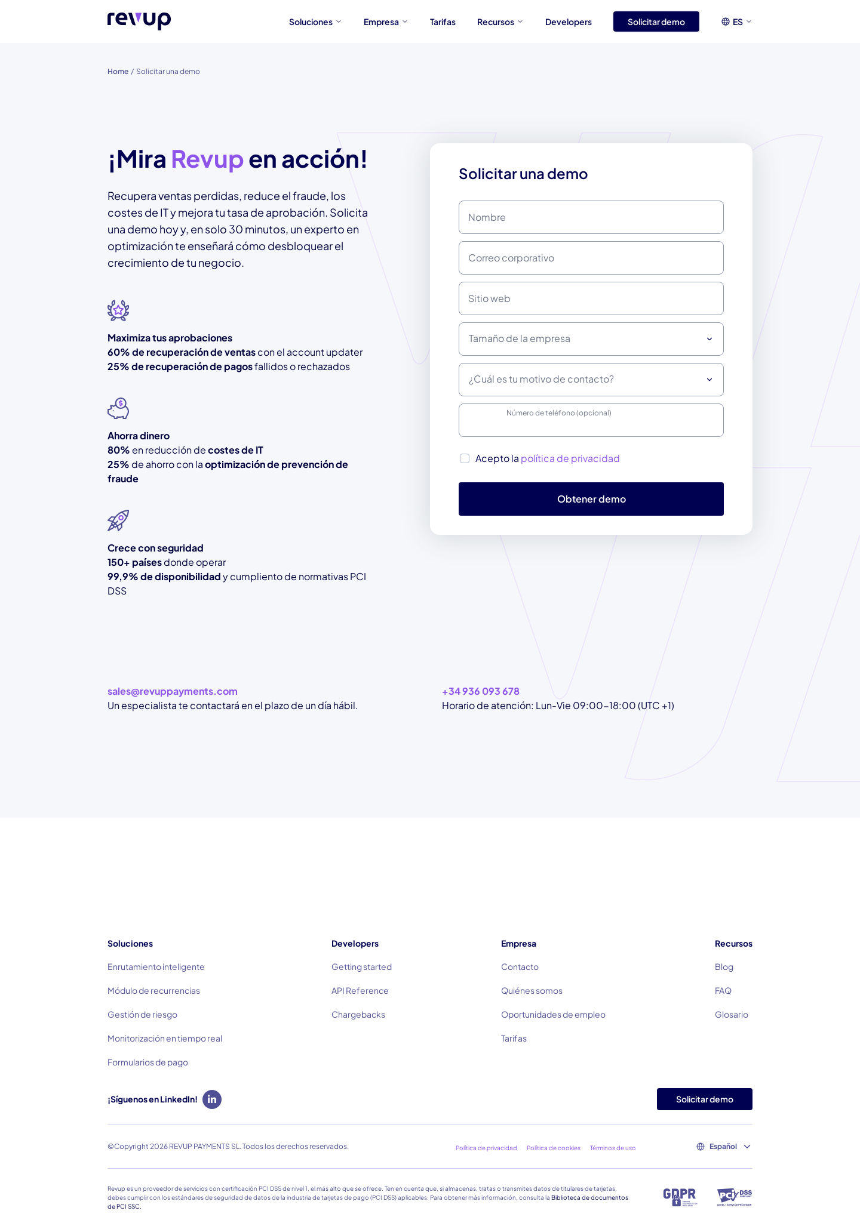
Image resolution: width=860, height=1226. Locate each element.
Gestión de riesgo (142, 1014)
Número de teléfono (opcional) (559, 412)
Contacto (520, 966)
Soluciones (315, 21)
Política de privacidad (486, 1147)
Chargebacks (358, 1014)
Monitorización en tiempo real (165, 1038)
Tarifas (443, 21)
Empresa (386, 21)
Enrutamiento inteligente (156, 966)
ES (742, 21)
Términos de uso (613, 1147)
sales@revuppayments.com (173, 691)
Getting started (361, 966)
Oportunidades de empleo (553, 1014)
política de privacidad (570, 458)
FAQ (723, 990)
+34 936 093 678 (481, 691)
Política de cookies (553, 1147)
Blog (724, 966)
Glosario (731, 1014)
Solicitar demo (656, 21)
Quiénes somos (532, 990)
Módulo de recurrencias (154, 990)
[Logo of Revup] (139, 21)
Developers (568, 21)
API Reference (360, 990)
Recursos (500, 21)
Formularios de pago (148, 1061)
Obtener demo (591, 498)
